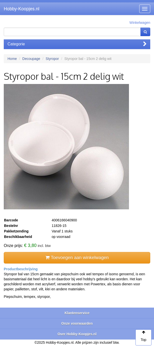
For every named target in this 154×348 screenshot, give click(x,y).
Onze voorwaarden (77, 323)
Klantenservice (77, 313)
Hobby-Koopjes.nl (21, 8)
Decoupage (31, 59)
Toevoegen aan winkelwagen (77, 257)
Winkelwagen (139, 23)
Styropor (52, 59)
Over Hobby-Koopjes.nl (77, 334)
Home (12, 59)
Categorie (77, 44)
